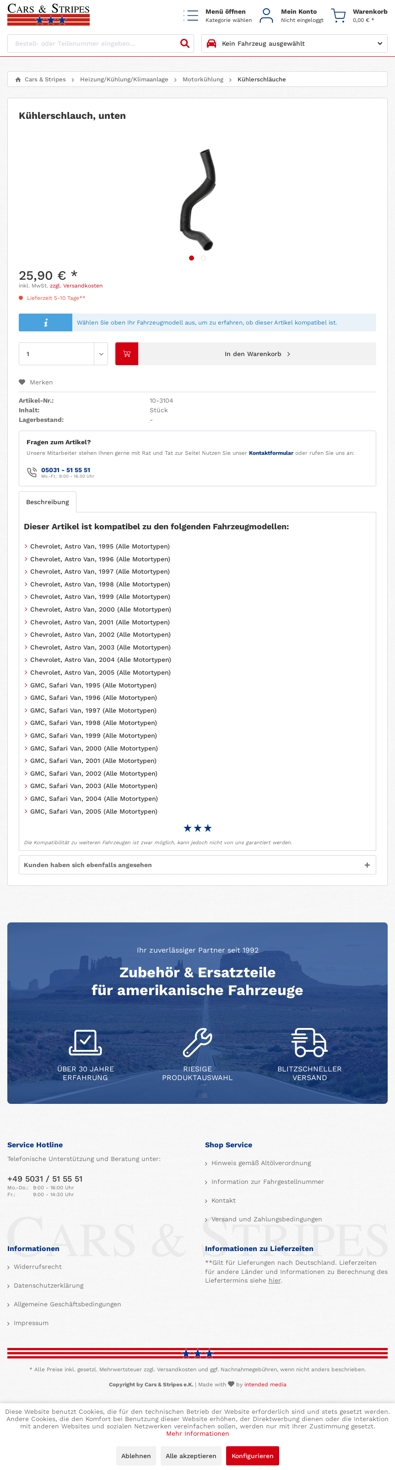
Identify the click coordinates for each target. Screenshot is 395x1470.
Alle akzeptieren (191, 1455)
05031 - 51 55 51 (65, 470)
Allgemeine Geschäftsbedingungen (66, 1304)
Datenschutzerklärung (47, 1285)
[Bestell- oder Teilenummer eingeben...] (100, 43)
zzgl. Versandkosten (76, 285)
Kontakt (222, 1200)
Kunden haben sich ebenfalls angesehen (88, 864)
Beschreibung (47, 502)
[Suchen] (185, 43)
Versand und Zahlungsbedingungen (265, 1219)
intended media (265, 1384)
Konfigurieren (253, 1455)
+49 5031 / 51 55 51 (44, 1178)
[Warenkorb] (359, 15)
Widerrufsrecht (36, 1266)
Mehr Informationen (197, 1433)
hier (275, 1280)
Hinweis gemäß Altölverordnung (260, 1162)
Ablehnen (136, 1455)
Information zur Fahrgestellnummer (266, 1181)
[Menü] (218, 15)
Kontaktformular (271, 453)
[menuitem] (218, 15)
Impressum (30, 1322)
